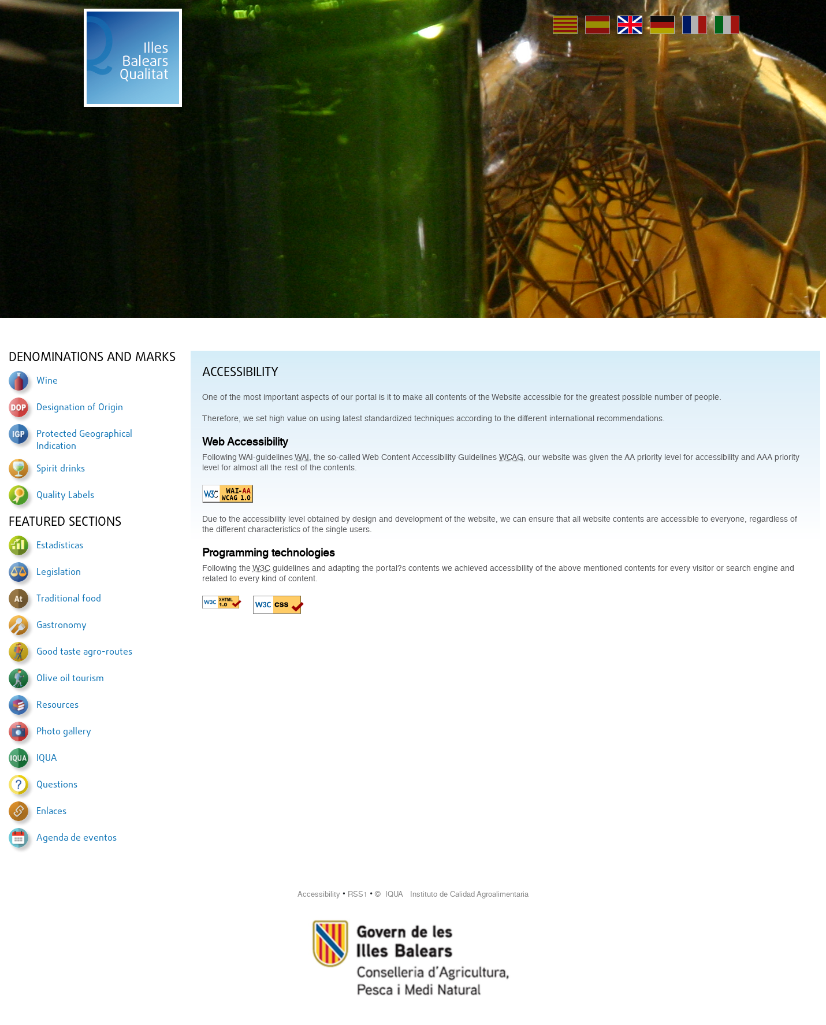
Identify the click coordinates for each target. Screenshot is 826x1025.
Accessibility (318, 894)
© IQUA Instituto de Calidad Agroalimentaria (452, 894)
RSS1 (357, 894)
